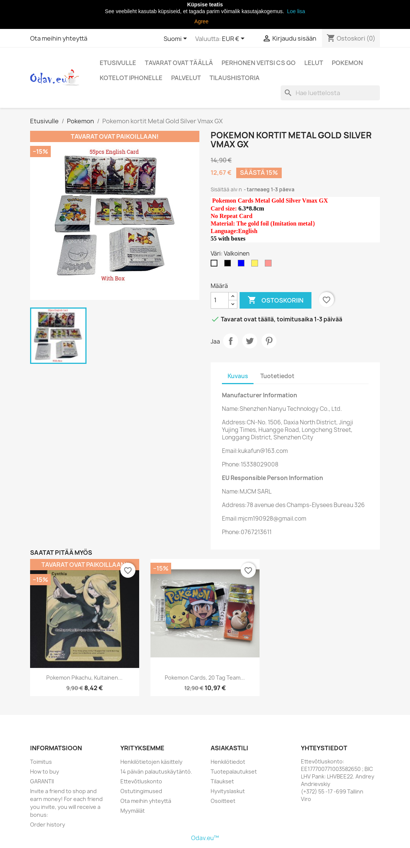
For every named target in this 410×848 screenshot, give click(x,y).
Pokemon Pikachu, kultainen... (84, 677)
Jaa (230, 340)
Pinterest (268, 340)
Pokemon (347, 63)
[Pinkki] (270, 265)
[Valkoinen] (215, 265)
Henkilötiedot (228, 761)
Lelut (313, 63)
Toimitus (41, 761)
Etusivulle (118, 63)
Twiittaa (249, 340)
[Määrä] (220, 300)
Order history (47, 824)
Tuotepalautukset (234, 771)
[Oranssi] (256, 265)
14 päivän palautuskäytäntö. (156, 771)
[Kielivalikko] (177, 39)
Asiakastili (229, 748)
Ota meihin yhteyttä (58, 38)
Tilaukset (222, 781)
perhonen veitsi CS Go (259, 63)
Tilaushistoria (235, 78)
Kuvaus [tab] (238, 376)
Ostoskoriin (276, 300)
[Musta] (229, 265)
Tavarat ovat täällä (179, 63)
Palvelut (186, 78)
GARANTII (42, 781)
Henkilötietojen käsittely (151, 761)
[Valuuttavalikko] (234, 39)
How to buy (44, 771)
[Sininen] (243, 265)
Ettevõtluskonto (141, 781)
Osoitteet (223, 800)
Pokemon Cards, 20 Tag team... (205, 677)
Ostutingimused (141, 791)
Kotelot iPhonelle (131, 78)
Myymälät (132, 810)
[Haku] (330, 92)
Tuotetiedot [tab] (277, 376)
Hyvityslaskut (228, 791)
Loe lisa (295, 11)
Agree (201, 21)
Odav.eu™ (205, 838)
